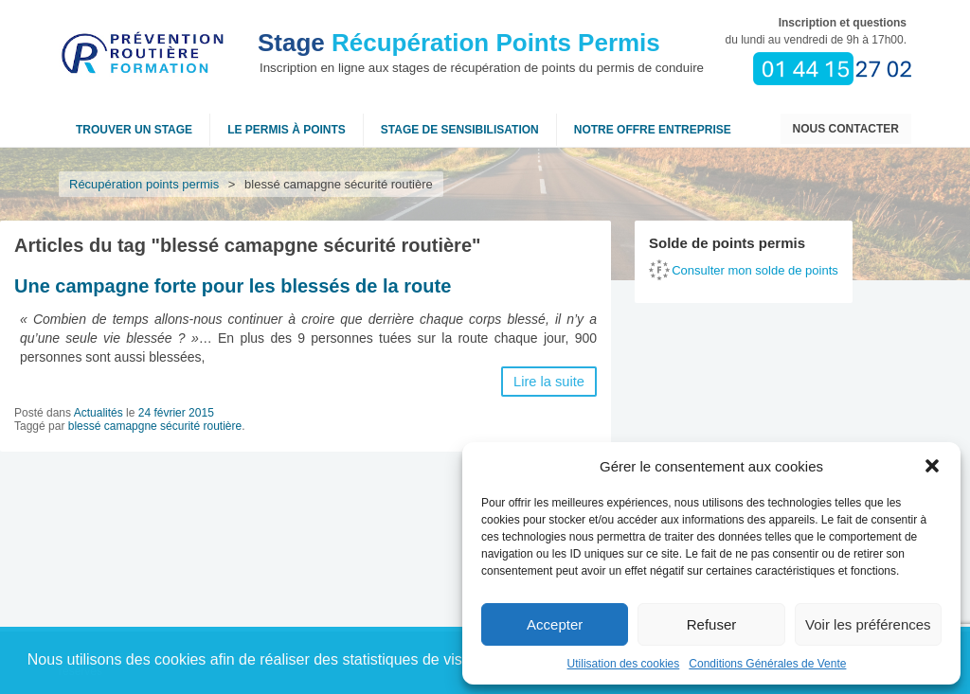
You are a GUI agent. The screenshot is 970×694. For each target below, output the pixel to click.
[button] (932, 465)
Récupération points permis (144, 184)
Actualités (98, 412)
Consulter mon (755, 270)
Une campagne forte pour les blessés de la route (232, 286)
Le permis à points (286, 129)
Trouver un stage (134, 129)
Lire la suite (548, 381)
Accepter (555, 624)
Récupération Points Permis (459, 42)
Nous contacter (846, 128)
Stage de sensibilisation (460, 129)
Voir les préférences (868, 624)
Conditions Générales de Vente (767, 663)
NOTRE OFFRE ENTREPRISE (652, 129)
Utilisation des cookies (623, 663)
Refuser (712, 624)
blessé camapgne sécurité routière (155, 426)
